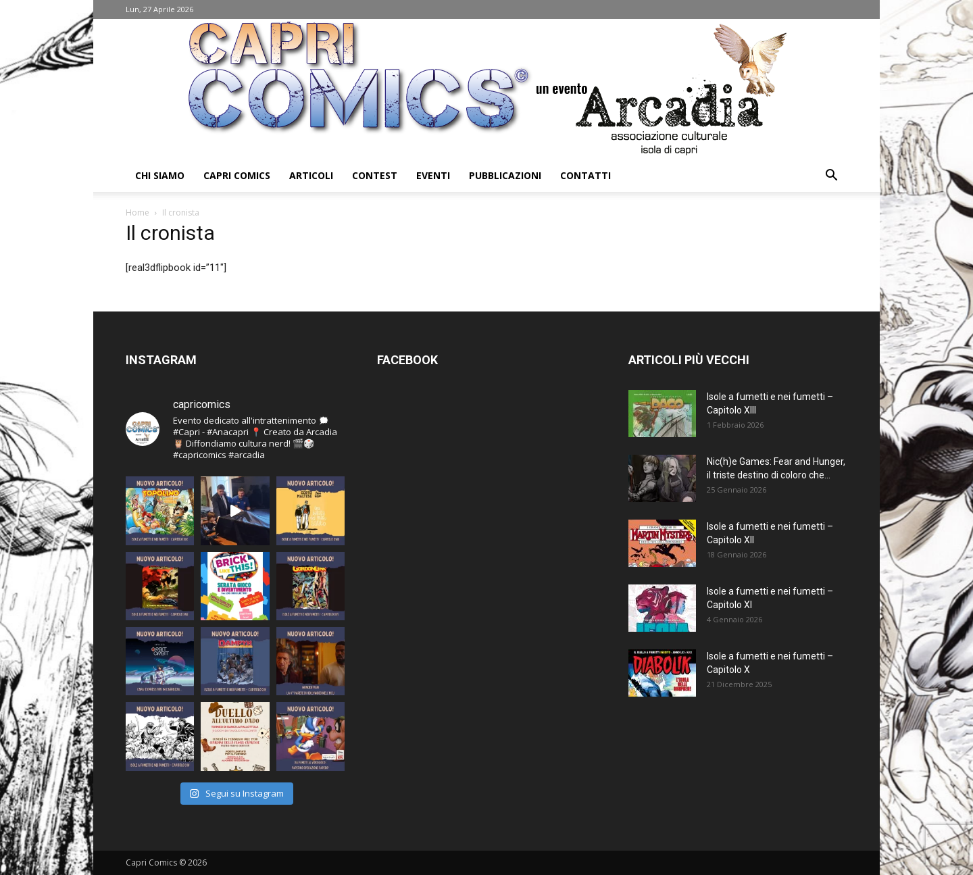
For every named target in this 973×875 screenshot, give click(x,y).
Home (137, 212)
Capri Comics (236, 175)
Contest (374, 175)
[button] (831, 176)
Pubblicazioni (505, 175)
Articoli (311, 175)
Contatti (585, 175)
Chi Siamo (159, 175)
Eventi (433, 175)
